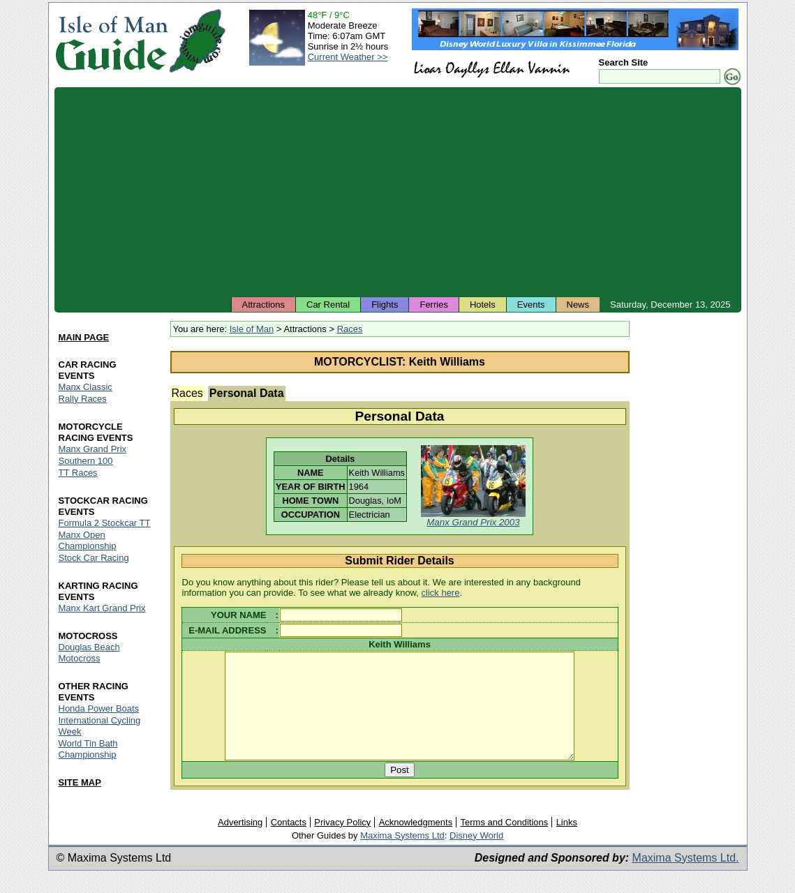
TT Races (78, 472)
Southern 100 (86, 461)
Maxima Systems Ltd (402, 855)
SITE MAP (80, 782)
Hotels (483, 304)
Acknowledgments (416, 842)
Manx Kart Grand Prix (102, 608)
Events (531, 304)
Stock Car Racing (94, 558)
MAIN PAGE (84, 337)
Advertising (240, 842)
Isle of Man (252, 329)
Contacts (288, 842)
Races (350, 329)
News (578, 304)
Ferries (433, 304)
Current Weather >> (348, 57)
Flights (384, 304)
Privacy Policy (342, 842)
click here (441, 592)
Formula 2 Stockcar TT (105, 523)
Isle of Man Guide (111, 41)
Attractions (263, 304)
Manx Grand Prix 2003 (472, 522)
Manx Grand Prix (93, 449)
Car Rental (328, 304)
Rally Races (83, 398)
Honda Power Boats (99, 708)
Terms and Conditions (505, 842)
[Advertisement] (397, 192)
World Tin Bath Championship (88, 749)
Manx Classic (85, 387)
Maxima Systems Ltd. (685, 878)
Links (566, 842)
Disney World (476, 855)
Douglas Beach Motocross (89, 652)
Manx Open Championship (88, 540)
